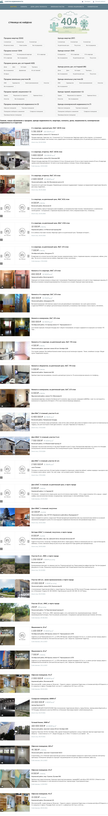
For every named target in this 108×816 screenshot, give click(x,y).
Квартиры (13, 6)
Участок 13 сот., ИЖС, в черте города (45, 603)
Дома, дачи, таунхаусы (39, 6)
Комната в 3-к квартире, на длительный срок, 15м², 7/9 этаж (53, 342)
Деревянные (22, 70)
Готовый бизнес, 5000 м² (40, 722)
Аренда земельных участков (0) (70, 79)
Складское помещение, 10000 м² (43, 698)
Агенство (46, 83)
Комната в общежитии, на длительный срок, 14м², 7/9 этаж (53, 366)
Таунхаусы (35, 67)
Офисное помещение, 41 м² (41, 675)
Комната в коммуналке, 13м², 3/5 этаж (45, 318)
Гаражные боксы (37, 95)
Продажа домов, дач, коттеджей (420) (19, 63)
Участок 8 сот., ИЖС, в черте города (45, 556)
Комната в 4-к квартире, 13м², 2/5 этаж (46, 294)
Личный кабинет (99, 1)
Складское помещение (36, 111)
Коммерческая (93, 6)
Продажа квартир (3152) (13, 38)
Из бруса (6, 74)
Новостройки (23, 45)
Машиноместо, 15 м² (39, 627)
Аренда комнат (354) (66, 51)
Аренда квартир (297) (66, 38)
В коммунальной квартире (24, 54)
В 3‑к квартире (8, 58)
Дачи (13, 67)
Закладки (86, 1)
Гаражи (6, 95)
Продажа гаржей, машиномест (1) (17, 92)
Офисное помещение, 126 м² (42, 746)
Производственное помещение (13, 115)
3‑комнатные (33, 42)
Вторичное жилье (9, 45)
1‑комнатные (7, 42)
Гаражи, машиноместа (76, 6)
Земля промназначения (31, 83)
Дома (5, 67)
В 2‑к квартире (41, 54)
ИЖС (5, 83)
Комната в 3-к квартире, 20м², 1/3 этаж (46, 271)
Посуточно (77, 45)
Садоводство (16, 83)
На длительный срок (63, 45)
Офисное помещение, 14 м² (41, 770)
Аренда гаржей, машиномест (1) (71, 92)
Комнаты (24, 6)
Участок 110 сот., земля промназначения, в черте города (52, 580)
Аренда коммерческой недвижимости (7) (74, 104)
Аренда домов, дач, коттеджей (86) (72, 67)
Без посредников (37, 45)
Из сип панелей (35, 70)
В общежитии (7, 54)
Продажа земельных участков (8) (17, 79)
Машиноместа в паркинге (20, 95)
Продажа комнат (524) (13, 51)
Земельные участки (57, 6)
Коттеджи (23, 67)
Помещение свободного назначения (14, 111)
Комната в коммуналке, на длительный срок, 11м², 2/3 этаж (53, 389)
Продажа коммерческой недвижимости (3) (21, 104)
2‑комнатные (20, 42)
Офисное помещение (10, 108)
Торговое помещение (28, 108)
